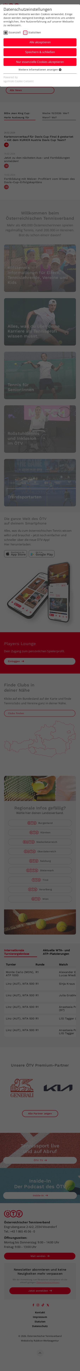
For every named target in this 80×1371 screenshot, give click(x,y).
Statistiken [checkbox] (34, 32)
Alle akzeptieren (40, 42)
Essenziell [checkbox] (15, 32)
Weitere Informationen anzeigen (40, 69)
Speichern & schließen (40, 52)
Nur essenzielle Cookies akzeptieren (40, 62)
